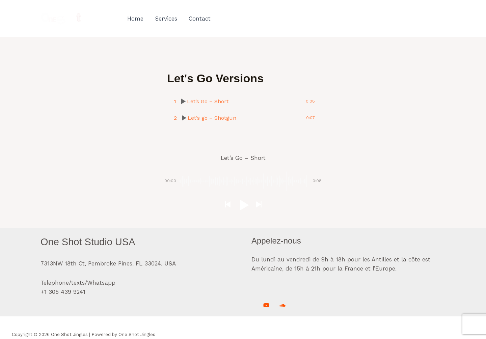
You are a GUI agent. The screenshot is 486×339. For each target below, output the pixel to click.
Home (135, 18)
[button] (227, 204)
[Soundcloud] (282, 305)
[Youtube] (266, 305)
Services (166, 18)
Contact (200, 18)
